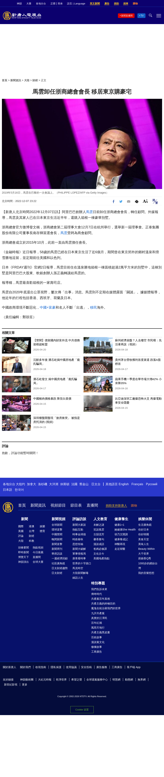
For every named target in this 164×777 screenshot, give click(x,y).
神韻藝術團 (26, 679)
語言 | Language (76, 3)
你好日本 (143, 529)
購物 (135, 3)
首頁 (4, 80)
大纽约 (20, 484)
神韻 (19, 3)
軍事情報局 (79, 553)
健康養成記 (121, 539)
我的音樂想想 (146, 572)
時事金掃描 (79, 534)
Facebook (146, 4)
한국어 (19, 489)
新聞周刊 (57, 548)
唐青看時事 (79, 558)
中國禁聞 (57, 534)
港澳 (31, 526)
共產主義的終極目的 (103, 603)
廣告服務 (101, 667)
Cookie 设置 (81, 709)
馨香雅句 (98, 539)
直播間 (92, 505)
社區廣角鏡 (58, 563)
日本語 (7, 489)
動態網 (129, 679)
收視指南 (40, 667)
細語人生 (77, 577)
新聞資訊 (15, 80)
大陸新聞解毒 (80, 572)
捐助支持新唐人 (116, 505)
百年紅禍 (96, 622)
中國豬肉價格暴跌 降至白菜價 (52, 398)
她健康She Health (125, 529)
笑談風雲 (98, 529)
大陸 (26, 80)
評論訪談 (79, 519)
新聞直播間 (127, 15)
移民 (93, 307)
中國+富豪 (48, 307)
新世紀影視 (10, 684)
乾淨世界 (61, 679)
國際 (21, 526)
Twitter (153, 4)
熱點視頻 (38, 547)
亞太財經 (57, 572)
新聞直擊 (57, 544)
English (124, 484)
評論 (21, 535)
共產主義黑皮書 (100, 632)
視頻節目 (58, 505)
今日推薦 (38, 552)
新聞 (24, 519)
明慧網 (116, 679)
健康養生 (121, 519)
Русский (151, 484)
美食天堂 (143, 539)
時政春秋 (77, 539)
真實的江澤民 (99, 618)
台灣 (31, 531)
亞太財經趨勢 (60, 568)
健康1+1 (119, 524)
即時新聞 (23, 552)
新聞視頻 (58, 519)
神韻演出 (23, 561)
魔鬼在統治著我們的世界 (106, 608)
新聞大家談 (79, 524)
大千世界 (143, 553)
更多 (24, 684)
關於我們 (25, 667)
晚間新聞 (57, 539)
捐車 (125, 3)
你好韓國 (143, 534)
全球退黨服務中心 (97, 679)
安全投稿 (86, 667)
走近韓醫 (119, 548)
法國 (74, 484)
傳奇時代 (96, 593)
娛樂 (42, 526)
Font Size (145, 201)
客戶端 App (133, 667)
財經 (35, 80)
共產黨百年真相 (100, 598)
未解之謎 (98, 524)
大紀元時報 (44, 679)
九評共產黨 (98, 613)
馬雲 (89, 212)
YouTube (159, 4)
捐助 (116, 3)
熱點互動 (77, 529)
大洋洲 (53, 484)
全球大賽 (38, 561)
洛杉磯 (42, 484)
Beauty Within (146, 548)
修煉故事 (96, 646)
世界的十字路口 (81, 563)
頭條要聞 (23, 547)
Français (137, 484)
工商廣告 (96, 651)
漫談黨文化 (98, 642)
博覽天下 (23, 557)
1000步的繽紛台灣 (148, 566)
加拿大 (31, 484)
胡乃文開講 (121, 534)
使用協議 (71, 667)
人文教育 (100, 519)
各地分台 (41, 3)
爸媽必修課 (100, 548)
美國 (21, 531)
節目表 (76, 505)
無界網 (142, 679)
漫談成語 (98, 544)
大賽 (28, 3)
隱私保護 (56, 667)
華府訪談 (57, 553)
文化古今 (98, 553)
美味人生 (143, 544)
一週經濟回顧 (60, 558)
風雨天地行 (98, 627)
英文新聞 (95, 3)
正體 (52, 3)
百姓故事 (96, 637)
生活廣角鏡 (145, 524)
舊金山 (83, 484)
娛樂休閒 (145, 519)
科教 (31, 540)
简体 (60, 3)
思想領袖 (77, 544)
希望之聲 (76, 679)
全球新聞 (57, 524)
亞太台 (96, 484)
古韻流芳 (98, 534)
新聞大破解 (79, 548)
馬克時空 (77, 568)
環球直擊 (57, 529)
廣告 (106, 3)
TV (142, 15)
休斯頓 (64, 484)
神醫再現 (119, 544)
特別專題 (98, 583)
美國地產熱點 (101, 558)
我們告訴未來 (99, 589)
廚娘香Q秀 (144, 558)
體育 (42, 531)
